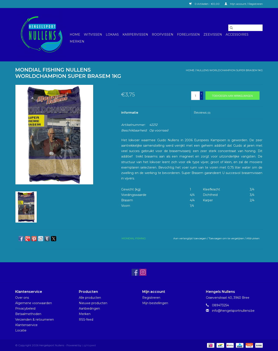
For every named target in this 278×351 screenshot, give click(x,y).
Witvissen (93, 34)
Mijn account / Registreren (244, 3)
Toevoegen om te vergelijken (227, 238)
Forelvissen (188, 34)
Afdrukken (253, 238)
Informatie (129, 113)
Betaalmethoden (28, 314)
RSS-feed (86, 319)
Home (75, 34)
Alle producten (90, 298)
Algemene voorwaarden (33, 303)
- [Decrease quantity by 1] (201, 97)
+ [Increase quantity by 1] (201, 93)
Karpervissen (135, 34)
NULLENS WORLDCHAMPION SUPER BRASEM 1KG (230, 70)
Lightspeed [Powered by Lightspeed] (89, 345)
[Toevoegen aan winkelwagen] (232, 95)
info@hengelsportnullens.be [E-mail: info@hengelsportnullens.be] (233, 311)
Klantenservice (26, 325)
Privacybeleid (25, 308)
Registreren (151, 298)
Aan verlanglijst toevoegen (190, 238)
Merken (77, 41)
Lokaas (112, 34)
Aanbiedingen (89, 308)
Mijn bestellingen (155, 303)
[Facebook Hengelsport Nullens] (135, 272)
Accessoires (237, 34)
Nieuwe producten (93, 303)
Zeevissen (213, 34)
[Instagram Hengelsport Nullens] (142, 272)
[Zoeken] (245, 27)
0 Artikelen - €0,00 (204, 3)
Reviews (202, 113)
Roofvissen (162, 34)
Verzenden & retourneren (34, 319)
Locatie (20, 330)
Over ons (22, 298)
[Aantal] (195, 95)
